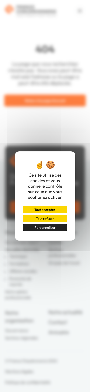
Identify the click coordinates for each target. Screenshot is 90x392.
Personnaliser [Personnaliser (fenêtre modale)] (45, 227)
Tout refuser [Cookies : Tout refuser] (45, 218)
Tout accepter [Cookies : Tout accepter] (44, 209)
